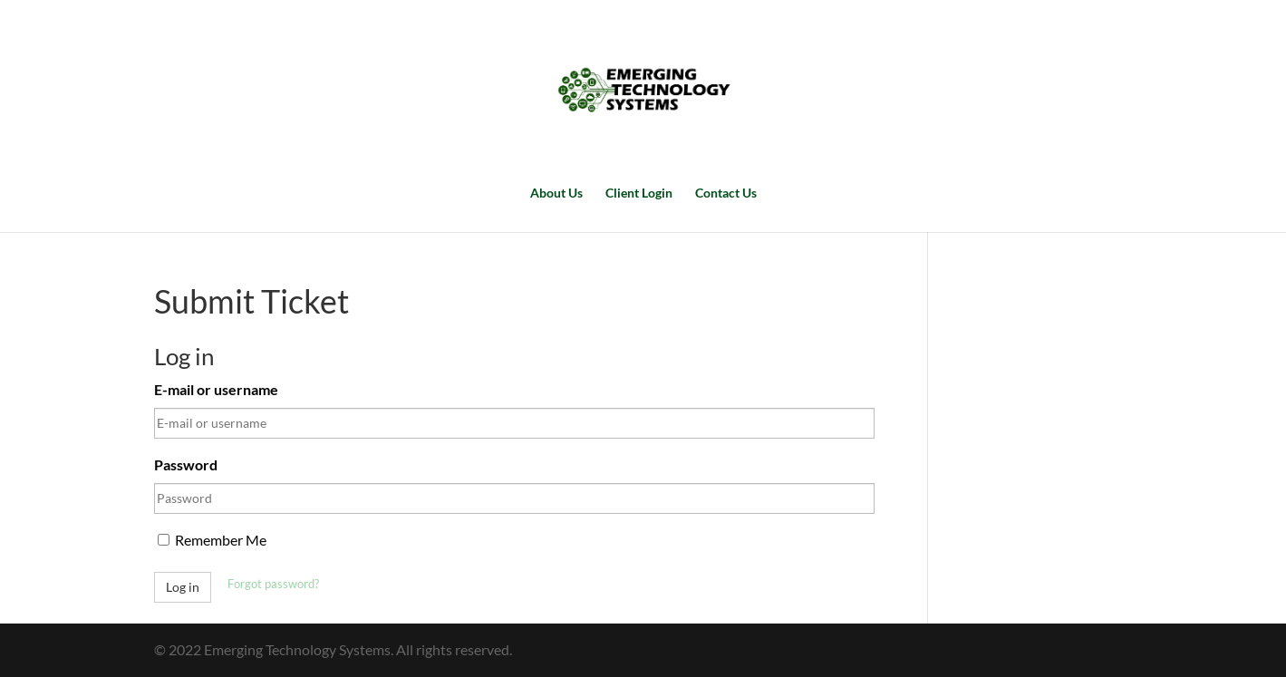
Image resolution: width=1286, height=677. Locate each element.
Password (186, 464)
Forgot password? (273, 583)
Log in (182, 587)
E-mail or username (216, 389)
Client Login (638, 193)
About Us (556, 193)
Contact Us (726, 193)
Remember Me (212, 539)
